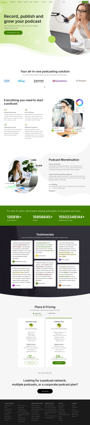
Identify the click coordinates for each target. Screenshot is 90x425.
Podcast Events (61, 407)
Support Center (61, 401)
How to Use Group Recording (50, 412)
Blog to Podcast (34, 409)
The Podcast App (7, 409)
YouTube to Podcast (35, 410)
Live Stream (6, 410)
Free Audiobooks (21, 417)
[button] (12, 2)
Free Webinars (61, 405)
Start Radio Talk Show (22, 407)
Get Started (52, 188)
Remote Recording (7, 414)
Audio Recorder (7, 412)
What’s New (60, 403)
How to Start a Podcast (49, 401)
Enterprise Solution (8, 405)
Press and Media (75, 407)
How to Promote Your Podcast (50, 407)
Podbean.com (81, 422)
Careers (73, 405)
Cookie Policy (50, 422)
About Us (73, 401)
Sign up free (85, 1)
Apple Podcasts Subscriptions (37, 405)
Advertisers (19, 1)
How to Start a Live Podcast (50, 403)
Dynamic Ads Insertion (36, 403)
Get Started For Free (13, 32)
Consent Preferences (65, 422)
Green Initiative (75, 409)
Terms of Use (57, 422)
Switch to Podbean (35, 414)
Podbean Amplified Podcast (63, 410)
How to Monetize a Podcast (50, 405)
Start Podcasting (21, 405)
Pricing (30, 1)
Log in (80, 1)
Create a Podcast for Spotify (23, 409)
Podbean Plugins (35, 416)
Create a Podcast (21, 401)
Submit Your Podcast (35, 412)
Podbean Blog (74, 403)
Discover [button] (43, 1)
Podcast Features (7, 401)
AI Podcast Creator (35, 407)
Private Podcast (7, 407)
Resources (60, 414)
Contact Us (74, 412)
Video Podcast (20, 403)
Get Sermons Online (22, 415)
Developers (60, 416)
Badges (59, 412)
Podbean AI (6, 416)
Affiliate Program (75, 410)
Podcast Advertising (35, 401)
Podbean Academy (62, 409)
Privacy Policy (43, 422)
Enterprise (25, 1)
